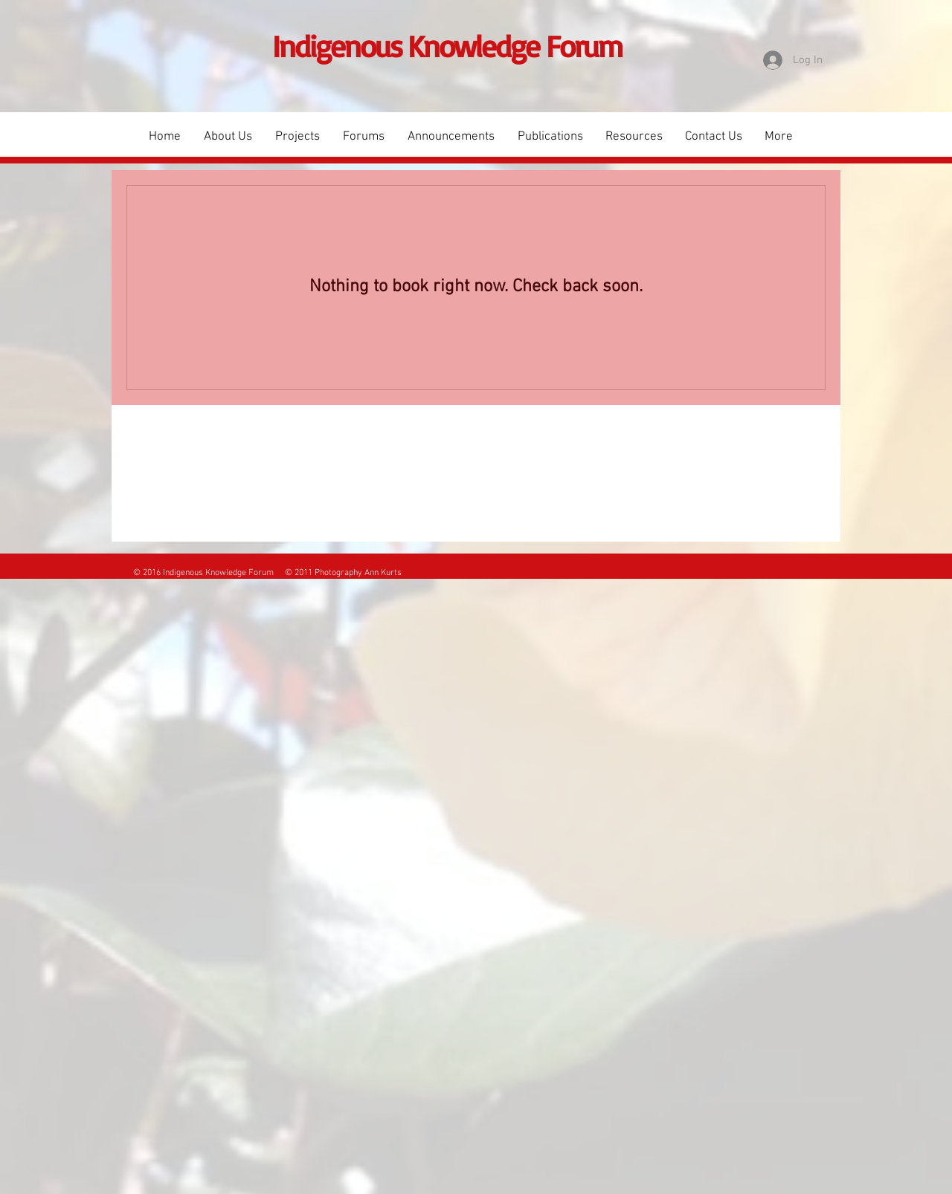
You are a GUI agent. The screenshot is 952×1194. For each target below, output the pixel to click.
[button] (297, 136)
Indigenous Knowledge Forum (447, 46)
